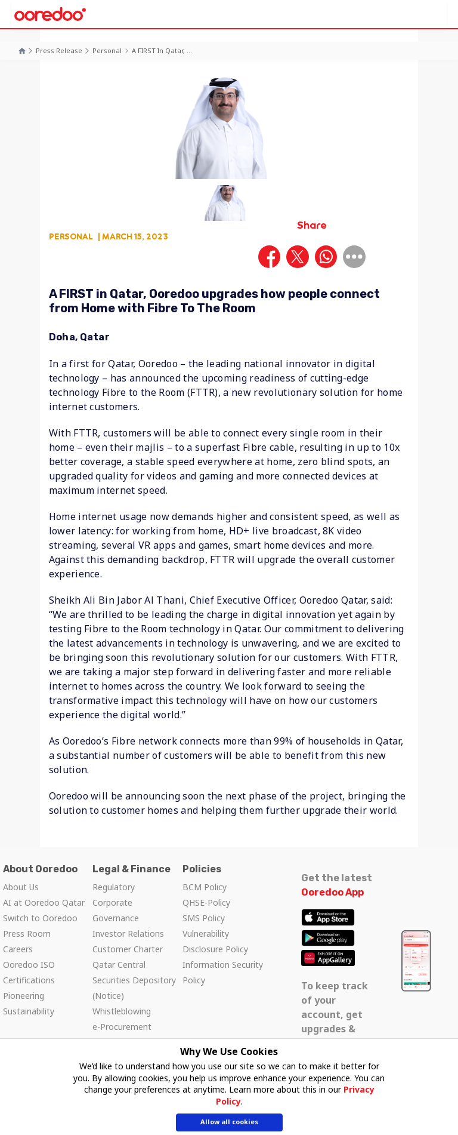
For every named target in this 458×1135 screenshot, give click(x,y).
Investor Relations (128, 933)
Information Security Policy (222, 972)
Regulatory (113, 887)
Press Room (27, 933)
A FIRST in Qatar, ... (162, 50)
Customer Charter (127, 949)
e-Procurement (121, 1026)
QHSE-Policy (206, 902)
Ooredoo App (332, 892)
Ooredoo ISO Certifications (29, 972)
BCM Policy (204, 887)
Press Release (59, 50)
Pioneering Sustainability (28, 1003)
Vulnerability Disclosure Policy (215, 941)
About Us (21, 887)
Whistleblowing (121, 1011)
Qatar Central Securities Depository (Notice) (134, 980)
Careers (18, 949)
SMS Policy (203, 918)
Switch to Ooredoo (40, 918)
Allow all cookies (229, 1123)
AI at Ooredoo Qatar (44, 902)
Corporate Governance (115, 910)
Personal (107, 50)
